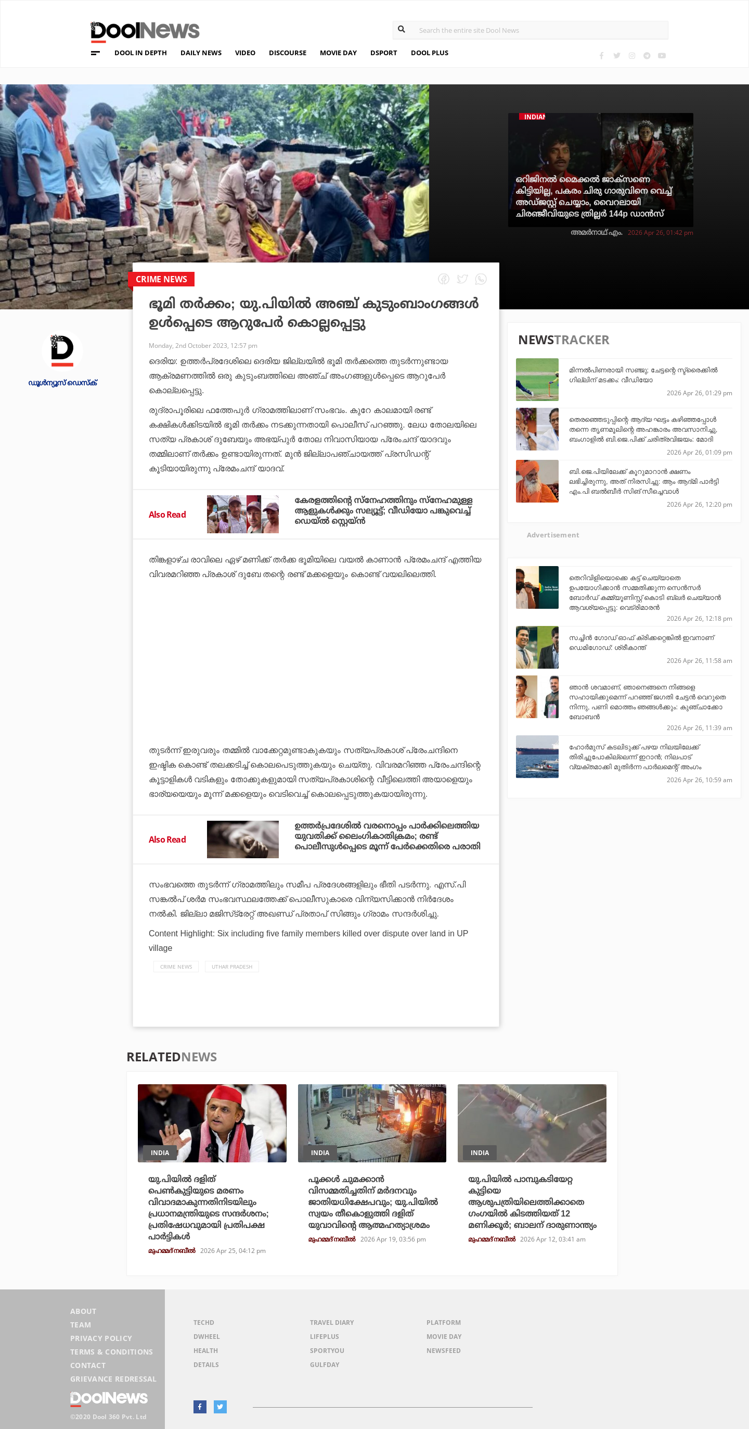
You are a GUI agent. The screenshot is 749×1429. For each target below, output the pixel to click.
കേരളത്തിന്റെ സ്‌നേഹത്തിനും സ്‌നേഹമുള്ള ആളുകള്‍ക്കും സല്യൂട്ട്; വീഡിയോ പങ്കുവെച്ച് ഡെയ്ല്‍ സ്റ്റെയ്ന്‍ (383, 510)
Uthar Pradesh (232, 966)
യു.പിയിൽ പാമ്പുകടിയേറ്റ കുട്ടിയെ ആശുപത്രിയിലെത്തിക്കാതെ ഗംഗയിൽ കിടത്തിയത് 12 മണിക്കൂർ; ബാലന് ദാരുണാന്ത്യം (532, 1202)
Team (80, 1325)
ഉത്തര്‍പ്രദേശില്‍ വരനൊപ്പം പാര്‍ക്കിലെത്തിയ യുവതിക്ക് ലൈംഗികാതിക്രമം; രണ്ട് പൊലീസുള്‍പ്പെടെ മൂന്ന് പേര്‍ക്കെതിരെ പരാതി (387, 836)
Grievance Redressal (113, 1379)
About (83, 1311)
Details (206, 1364)
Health (205, 1350)
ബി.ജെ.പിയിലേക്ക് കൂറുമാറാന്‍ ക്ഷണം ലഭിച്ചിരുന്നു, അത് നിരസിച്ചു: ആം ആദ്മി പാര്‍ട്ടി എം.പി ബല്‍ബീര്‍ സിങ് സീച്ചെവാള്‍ (644, 481)
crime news (176, 966)
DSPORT (383, 52)
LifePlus (324, 1336)
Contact (88, 1365)
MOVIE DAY (338, 52)
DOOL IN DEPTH (140, 52)
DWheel (206, 1336)
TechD (203, 1322)
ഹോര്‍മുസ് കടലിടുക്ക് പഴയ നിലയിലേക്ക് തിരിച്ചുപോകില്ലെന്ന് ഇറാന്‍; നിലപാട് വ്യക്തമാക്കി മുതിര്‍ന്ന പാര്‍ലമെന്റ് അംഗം (635, 757)
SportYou (327, 1350)
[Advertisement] (316, 691)
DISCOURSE (287, 52)
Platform (444, 1322)
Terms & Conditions (111, 1352)
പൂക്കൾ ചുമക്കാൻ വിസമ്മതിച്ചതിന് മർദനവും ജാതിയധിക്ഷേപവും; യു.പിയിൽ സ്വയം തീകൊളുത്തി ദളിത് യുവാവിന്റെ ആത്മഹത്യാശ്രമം (373, 1202)
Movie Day (444, 1336)
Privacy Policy (101, 1338)
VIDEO (245, 52)
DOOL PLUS (429, 52)
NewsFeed (444, 1350)
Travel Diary (332, 1322)
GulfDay (324, 1364)
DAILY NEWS (201, 52)
